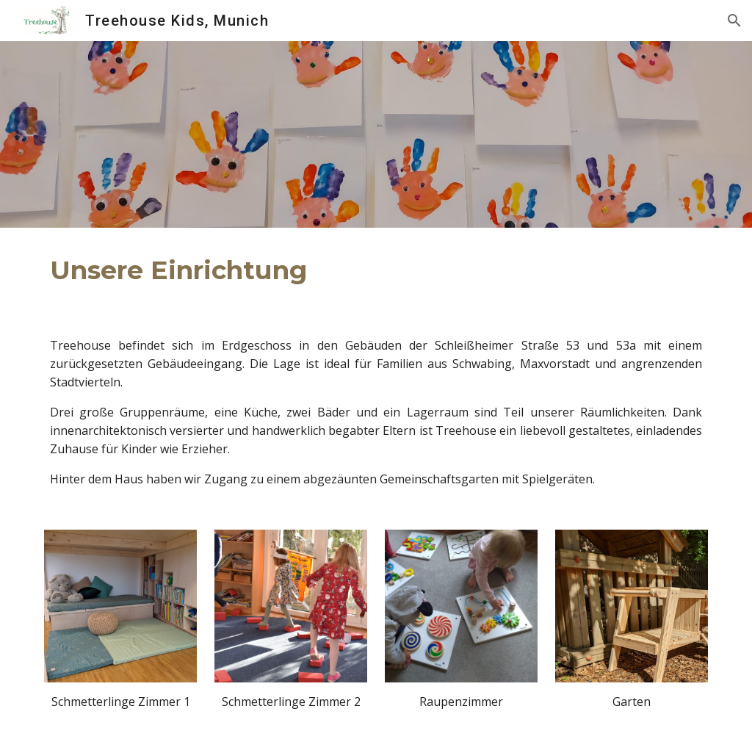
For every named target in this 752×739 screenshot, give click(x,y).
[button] (734, 20)
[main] (262, 270)
